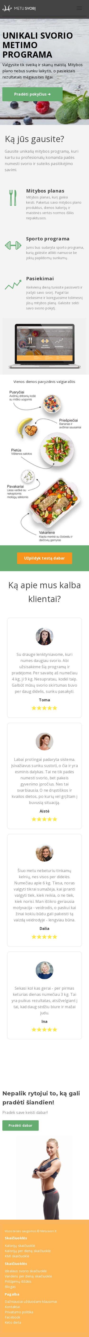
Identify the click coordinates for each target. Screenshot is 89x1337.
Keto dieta (13, 1322)
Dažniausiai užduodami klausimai (31, 1301)
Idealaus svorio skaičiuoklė (26, 1271)
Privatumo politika (19, 1312)
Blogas (10, 1286)
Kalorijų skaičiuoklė (20, 1245)
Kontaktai (12, 1307)
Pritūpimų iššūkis (18, 1281)
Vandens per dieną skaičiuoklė (28, 1276)
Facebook (12, 1317)
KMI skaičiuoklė (17, 1256)
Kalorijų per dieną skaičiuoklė (28, 1251)
